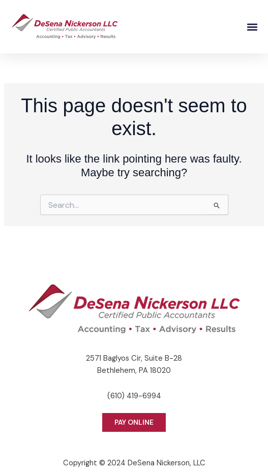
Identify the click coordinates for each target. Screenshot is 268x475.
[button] (252, 26)
